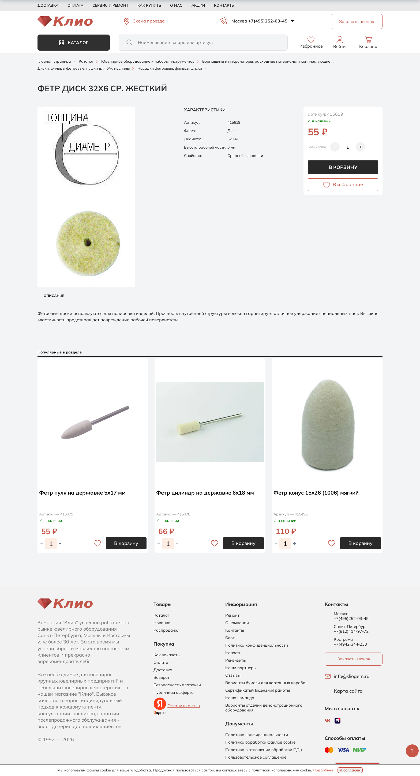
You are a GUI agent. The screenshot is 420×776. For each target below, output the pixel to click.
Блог (230, 637)
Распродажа (165, 630)
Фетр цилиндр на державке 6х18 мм (205, 492)
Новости (233, 652)
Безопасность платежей (177, 685)
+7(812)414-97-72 (351, 631)
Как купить (149, 5)
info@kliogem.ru (351, 676)
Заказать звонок (353, 658)
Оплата (75, 5)
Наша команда (239, 697)
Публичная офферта (173, 692)
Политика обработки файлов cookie (260, 742)
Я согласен (350, 770)
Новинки (161, 622)
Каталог (73, 42)
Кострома (343, 639)
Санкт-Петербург (350, 626)
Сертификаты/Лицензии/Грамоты (257, 690)
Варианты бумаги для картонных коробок (266, 682)
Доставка (48, 5)
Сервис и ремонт (110, 5)
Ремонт (232, 615)
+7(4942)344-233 (350, 644)
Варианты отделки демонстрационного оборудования (263, 708)
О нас (176, 5)
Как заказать (166, 655)
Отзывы (233, 675)
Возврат (161, 677)
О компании (237, 622)
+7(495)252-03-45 (267, 21)
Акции (198, 5)
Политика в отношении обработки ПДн (263, 749)
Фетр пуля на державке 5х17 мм (82, 492)
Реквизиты (235, 660)
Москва (239, 21)
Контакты (224, 5)
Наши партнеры (240, 667)
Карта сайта (348, 691)
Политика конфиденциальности (256, 645)
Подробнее (323, 770)
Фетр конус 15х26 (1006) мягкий (316, 492)
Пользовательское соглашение (255, 757)
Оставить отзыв (183, 705)
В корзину (343, 167)
